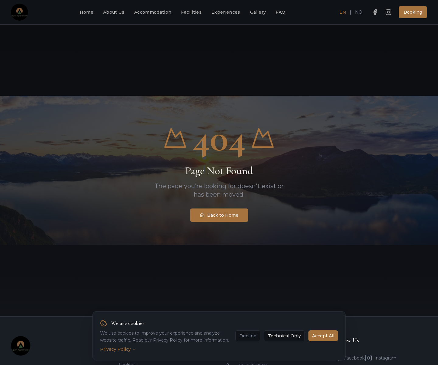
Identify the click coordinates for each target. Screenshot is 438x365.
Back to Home (219, 215)
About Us (113, 12)
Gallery (258, 12)
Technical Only (284, 343)
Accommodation (153, 12)
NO (358, 12)
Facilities (191, 12)
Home (86, 12)
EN (342, 12)
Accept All (323, 343)
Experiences (225, 12)
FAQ (280, 12)
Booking (413, 12)
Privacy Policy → (118, 357)
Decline (247, 343)
